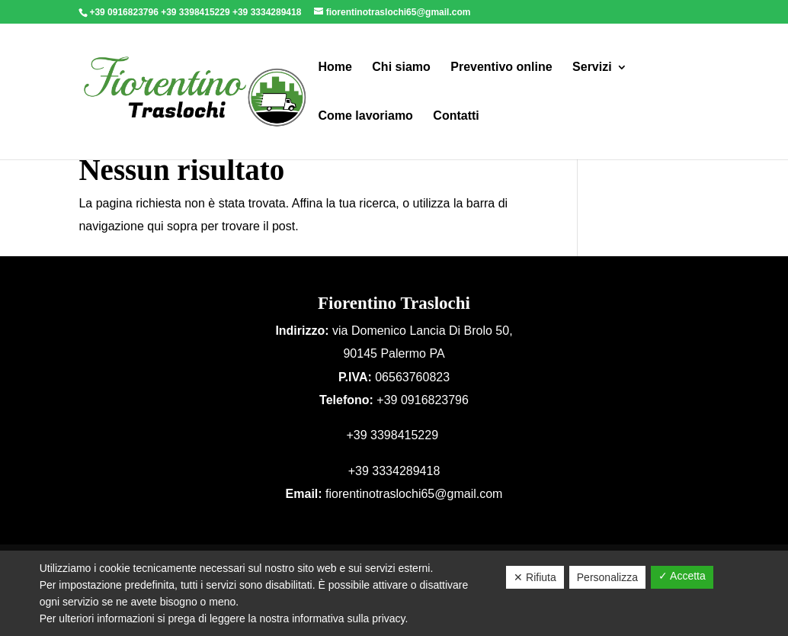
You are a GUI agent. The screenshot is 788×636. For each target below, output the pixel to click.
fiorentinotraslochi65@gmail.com (413, 493)
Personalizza (607, 577)
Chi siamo (401, 67)
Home (334, 67)
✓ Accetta (682, 576)
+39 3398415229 (196, 12)
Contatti (456, 116)
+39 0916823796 (125, 12)
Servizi (592, 67)
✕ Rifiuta (535, 577)
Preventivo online (501, 67)
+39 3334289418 (268, 12)
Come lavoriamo (365, 116)
